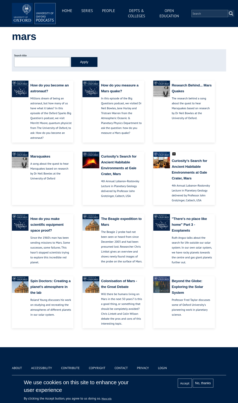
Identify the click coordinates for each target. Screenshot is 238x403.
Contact (121, 368)
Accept (184, 383)
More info (107, 398)
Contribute (70, 368)
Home (67, 10)
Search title (20, 55)
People (108, 10)
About (17, 368)
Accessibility (41, 368)
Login (162, 368)
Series (87, 10)
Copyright (97, 368)
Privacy (143, 368)
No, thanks (203, 383)
